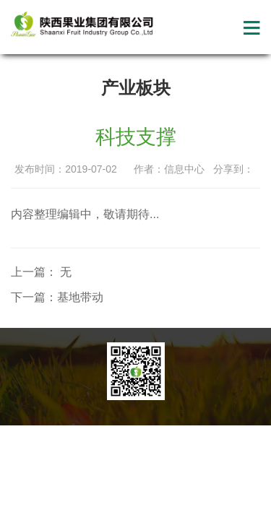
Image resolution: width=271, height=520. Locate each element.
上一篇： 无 (41, 272)
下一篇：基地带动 (57, 297)
